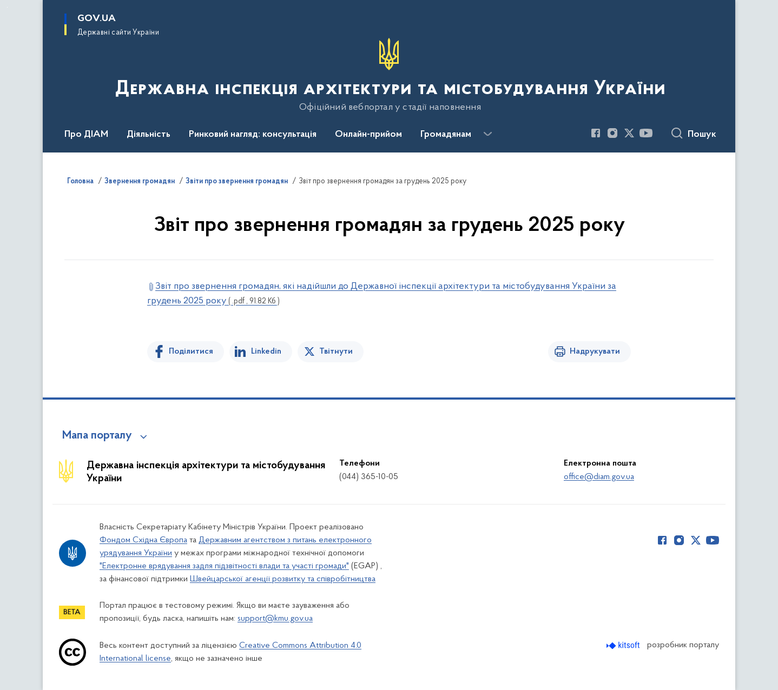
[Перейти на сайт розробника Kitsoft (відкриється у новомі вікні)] (624, 645)
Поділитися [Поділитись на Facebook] (191, 351)
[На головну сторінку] (389, 75)
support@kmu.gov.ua (275, 618)
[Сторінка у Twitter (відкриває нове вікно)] (629, 133)
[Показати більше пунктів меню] (487, 134)
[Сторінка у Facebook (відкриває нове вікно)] (595, 133)
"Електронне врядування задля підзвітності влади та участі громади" (224, 566)
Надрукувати (595, 351)
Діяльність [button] (148, 135)
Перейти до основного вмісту (7, 7)
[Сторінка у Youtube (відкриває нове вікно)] (645, 133)
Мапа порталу (97, 436)
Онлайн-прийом (368, 135)
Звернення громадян (139, 181)
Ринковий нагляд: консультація (253, 135)
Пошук (702, 135)
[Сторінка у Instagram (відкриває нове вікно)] (612, 133)
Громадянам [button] (445, 135)
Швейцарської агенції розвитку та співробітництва (282, 579)
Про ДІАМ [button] (86, 135)
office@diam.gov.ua (599, 477)
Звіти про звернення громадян (237, 181)
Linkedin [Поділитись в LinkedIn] (266, 351)
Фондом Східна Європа (143, 540)
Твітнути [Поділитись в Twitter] (336, 351)
